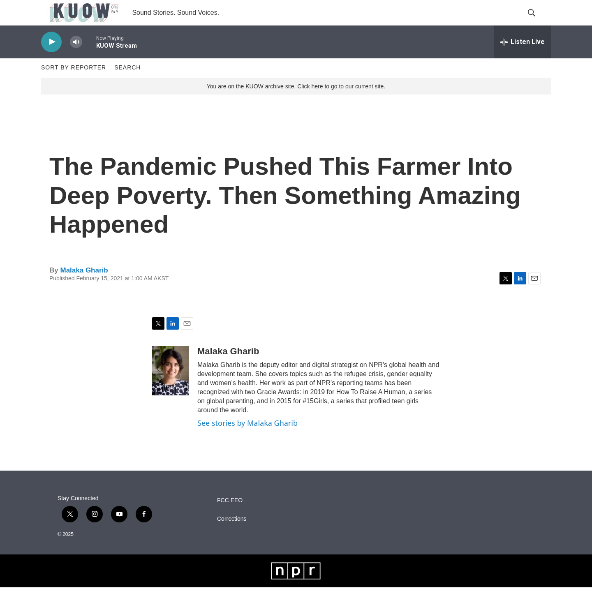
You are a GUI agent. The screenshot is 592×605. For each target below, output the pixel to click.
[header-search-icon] (538, 21)
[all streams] (522, 59)
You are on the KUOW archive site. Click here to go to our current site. (296, 104)
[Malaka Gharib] (170, 388)
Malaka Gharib (84, 288)
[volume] (76, 60)
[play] (51, 60)
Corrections (232, 536)
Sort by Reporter (73, 85)
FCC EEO (230, 518)
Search (127, 85)
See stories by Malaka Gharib (247, 441)
